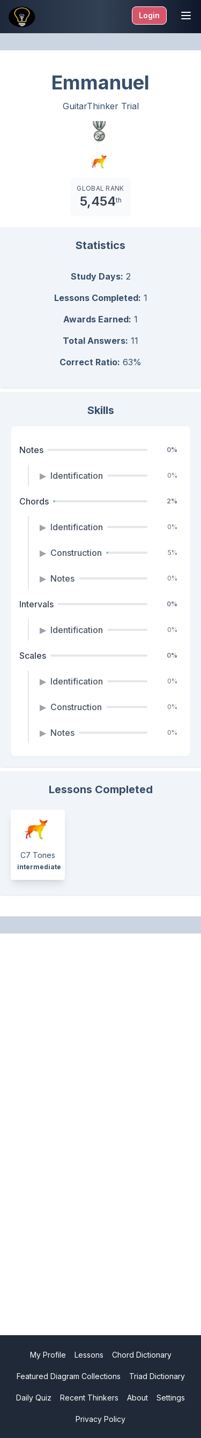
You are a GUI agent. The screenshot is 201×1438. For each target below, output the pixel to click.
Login (149, 15)
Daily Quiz (33, 1397)
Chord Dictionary (142, 1354)
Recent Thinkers (89, 1397)
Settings (171, 1397)
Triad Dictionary (157, 1376)
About (137, 1397)
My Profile (48, 1354)
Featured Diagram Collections (69, 1376)
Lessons (89, 1354)
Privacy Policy (100, 1419)
